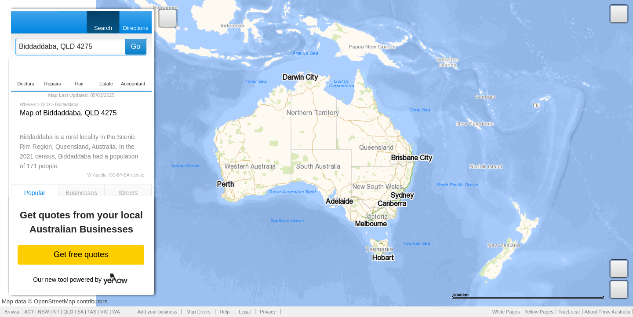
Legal (245, 311)
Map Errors (198, 311)
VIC (104, 311)
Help (225, 311)
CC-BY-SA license (126, 175)
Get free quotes (81, 254)
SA (80, 311)
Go (135, 46)
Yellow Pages (538, 311)
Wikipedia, (97, 175)
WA (116, 311)
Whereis (28, 104)
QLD (45, 104)
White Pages (506, 311)
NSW (43, 311)
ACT (29, 311)
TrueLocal (569, 311)
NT (56, 311)
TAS (92, 311)
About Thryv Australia (607, 311)
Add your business (158, 311)
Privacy (268, 311)
